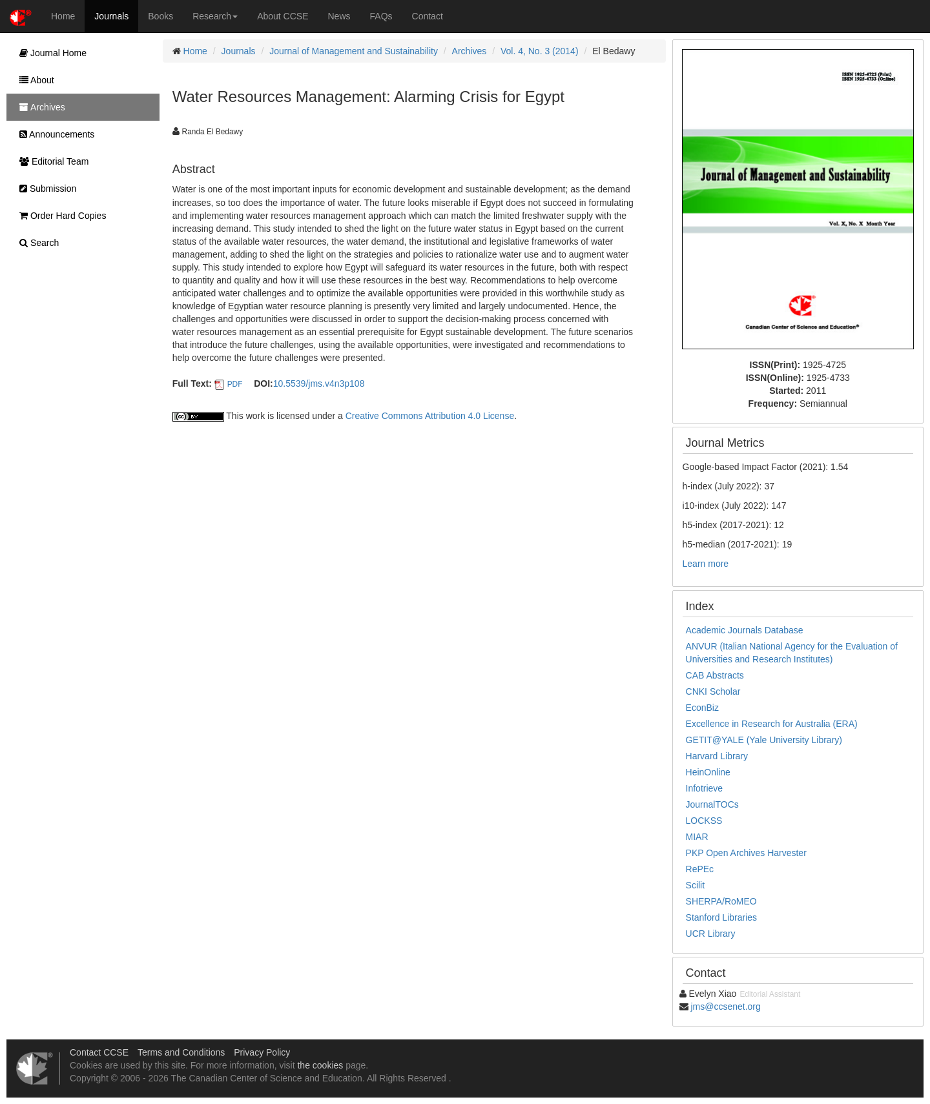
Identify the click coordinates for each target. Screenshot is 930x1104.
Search (36, 243)
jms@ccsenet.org (725, 1006)
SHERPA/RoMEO (721, 901)
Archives (469, 51)
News (339, 16)
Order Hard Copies (59, 215)
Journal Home (50, 53)
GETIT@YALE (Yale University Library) (764, 740)
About (33, 80)
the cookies (320, 1065)
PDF (235, 384)
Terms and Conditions (181, 1052)
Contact (427, 16)
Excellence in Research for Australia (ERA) (772, 724)
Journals (111, 16)
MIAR (697, 837)
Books (160, 16)
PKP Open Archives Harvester (746, 853)
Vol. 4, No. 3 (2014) (540, 51)
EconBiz (702, 707)
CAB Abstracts (715, 675)
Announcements (53, 134)
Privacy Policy (262, 1052)
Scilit (695, 885)
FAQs (381, 16)
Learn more (706, 563)
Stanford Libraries (722, 917)
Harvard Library (717, 756)
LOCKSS (704, 820)
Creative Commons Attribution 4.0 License (430, 416)
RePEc (700, 869)
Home (63, 16)
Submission (44, 188)
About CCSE (282, 16)
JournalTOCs (712, 804)
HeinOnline (708, 772)
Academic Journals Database (744, 630)
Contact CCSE (99, 1052)
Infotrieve (704, 788)
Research (215, 16)
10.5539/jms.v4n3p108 (319, 383)
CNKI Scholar (713, 691)
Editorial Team (50, 161)
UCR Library (711, 933)
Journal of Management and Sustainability (353, 51)
